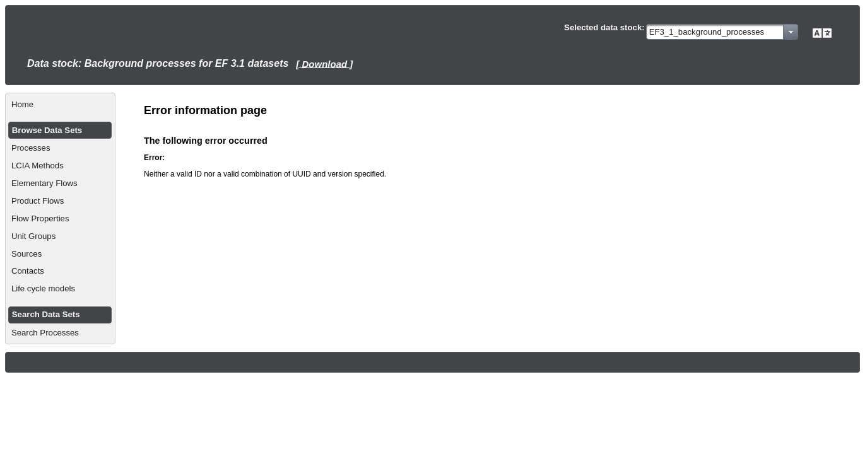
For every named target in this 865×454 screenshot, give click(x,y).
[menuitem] (60, 104)
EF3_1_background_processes (707, 32)
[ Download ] (324, 63)
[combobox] (722, 32)
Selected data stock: (604, 27)
